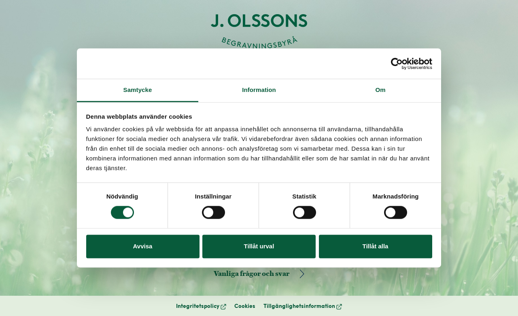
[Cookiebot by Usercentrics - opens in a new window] (396, 64)
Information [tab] (259, 89)
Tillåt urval (259, 246)
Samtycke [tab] (137, 89)
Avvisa (143, 246)
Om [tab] (380, 89)
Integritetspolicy (201, 306)
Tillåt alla (375, 246)
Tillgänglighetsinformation (302, 306)
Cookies (244, 306)
